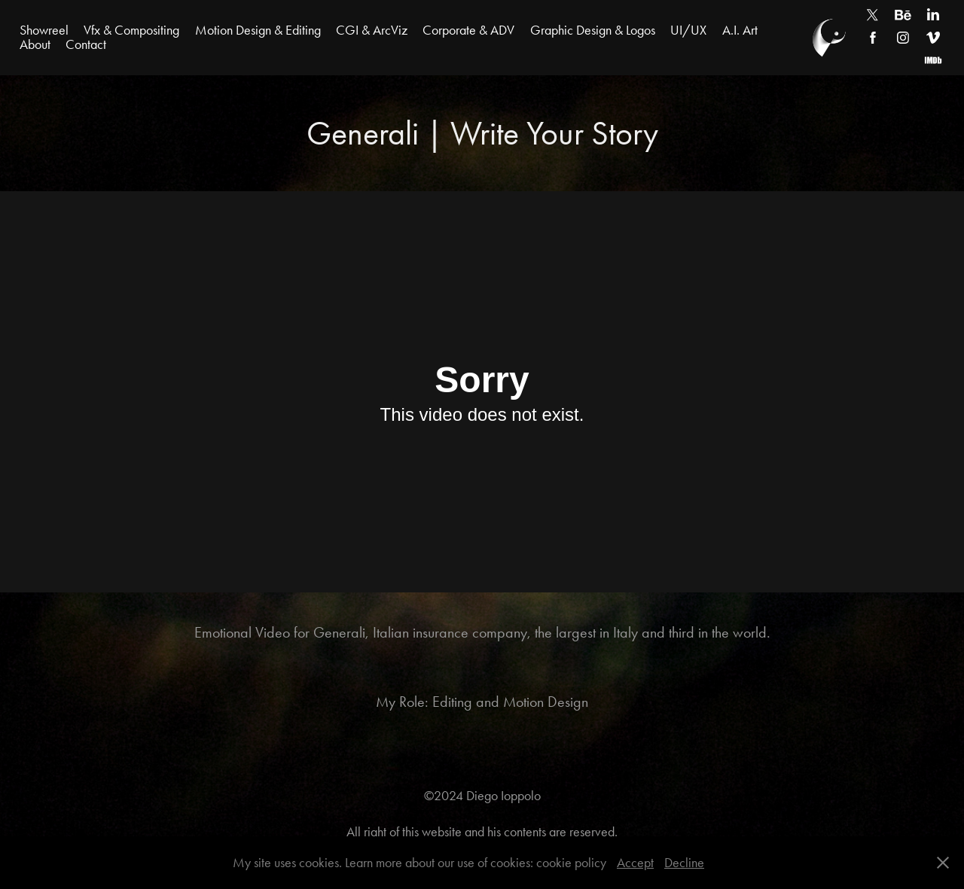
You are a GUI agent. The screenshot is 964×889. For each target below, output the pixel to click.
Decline (684, 862)
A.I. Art (740, 30)
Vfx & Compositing (131, 30)
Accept (635, 862)
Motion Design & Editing (258, 30)
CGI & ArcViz (371, 30)
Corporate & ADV (468, 30)
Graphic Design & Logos (592, 30)
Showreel (44, 30)
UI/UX (688, 30)
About (35, 44)
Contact (86, 44)
